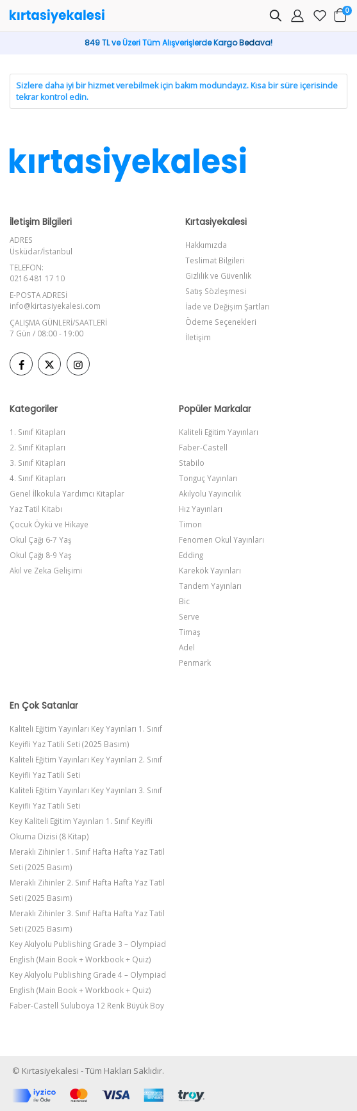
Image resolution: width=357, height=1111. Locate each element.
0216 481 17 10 (37, 278)
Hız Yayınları (200, 509)
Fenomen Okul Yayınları (221, 539)
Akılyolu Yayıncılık (210, 493)
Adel (187, 647)
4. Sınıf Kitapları (37, 478)
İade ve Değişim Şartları (227, 306)
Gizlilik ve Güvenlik (218, 275)
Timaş (190, 632)
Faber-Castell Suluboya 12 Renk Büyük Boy (87, 1005)
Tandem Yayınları (210, 585)
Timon (190, 524)
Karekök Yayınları (210, 570)
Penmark (195, 662)
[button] (276, 17)
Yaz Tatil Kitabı (36, 509)
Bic (184, 601)
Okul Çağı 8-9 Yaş (41, 555)
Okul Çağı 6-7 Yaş (41, 539)
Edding (191, 555)
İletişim (198, 337)
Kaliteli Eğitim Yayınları (218, 432)
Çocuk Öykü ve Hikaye (49, 524)
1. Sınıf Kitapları (37, 432)
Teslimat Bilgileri (215, 260)
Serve (189, 616)
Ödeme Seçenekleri (220, 322)
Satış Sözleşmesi (215, 291)
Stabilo (191, 462)
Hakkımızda (206, 245)
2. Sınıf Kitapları (37, 447)
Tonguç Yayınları (208, 478)
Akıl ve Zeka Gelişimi (46, 570)
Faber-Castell (203, 447)
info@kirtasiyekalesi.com (55, 305)
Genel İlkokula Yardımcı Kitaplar (67, 493)
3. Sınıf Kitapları (37, 462)
